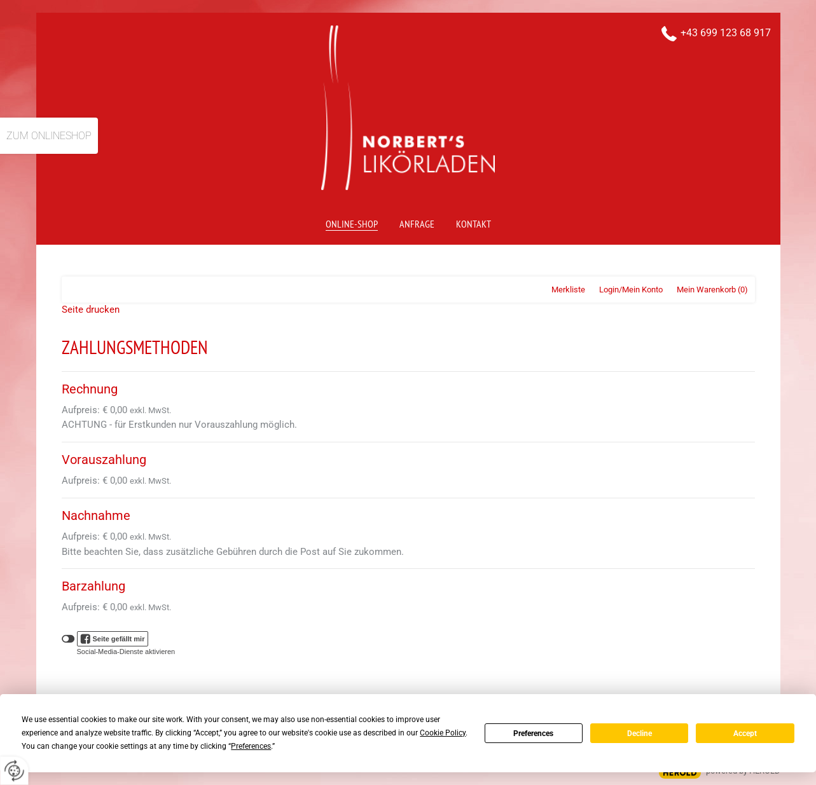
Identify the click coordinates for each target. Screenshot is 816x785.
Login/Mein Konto (631, 289)
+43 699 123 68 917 (726, 33)
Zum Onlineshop (49, 136)
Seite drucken (91, 309)
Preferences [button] (251, 746)
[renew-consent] (14, 770)
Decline (639, 733)
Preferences (533, 733)
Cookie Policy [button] (443, 732)
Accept (745, 733)
